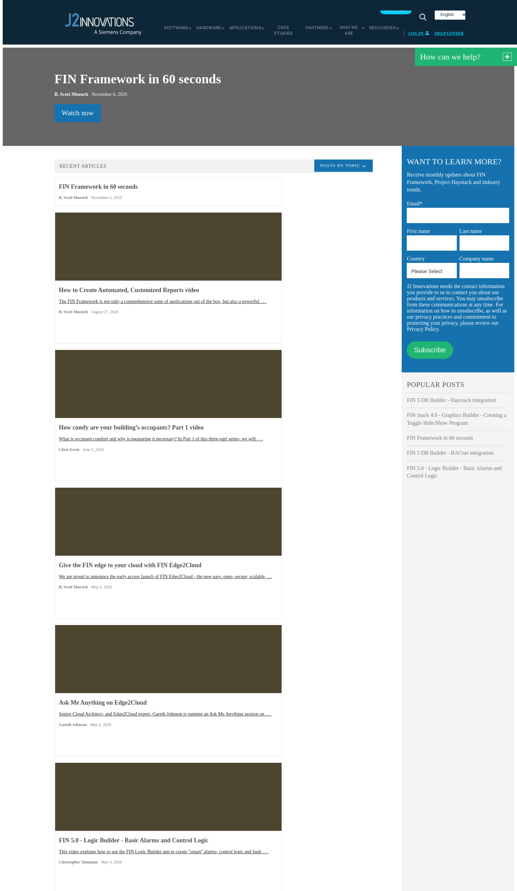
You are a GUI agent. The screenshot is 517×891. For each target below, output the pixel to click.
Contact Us (258, 726)
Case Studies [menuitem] (283, 33)
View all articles (197, 603)
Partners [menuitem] (317, 30)
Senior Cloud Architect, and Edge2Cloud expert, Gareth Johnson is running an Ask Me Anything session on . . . (211, 412)
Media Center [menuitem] (182, 813)
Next (242, 603)
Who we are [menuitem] (349, 33)
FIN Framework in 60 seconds (440, 440)
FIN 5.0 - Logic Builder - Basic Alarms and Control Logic (454, 474)
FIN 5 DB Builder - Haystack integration (451, 403)
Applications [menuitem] (245, 30)
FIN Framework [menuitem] (90, 813)
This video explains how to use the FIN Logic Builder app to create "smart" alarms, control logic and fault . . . (313, 420)
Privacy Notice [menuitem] (183, 826)
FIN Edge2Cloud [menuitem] (91, 819)
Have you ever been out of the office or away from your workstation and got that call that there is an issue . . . (211, 555)
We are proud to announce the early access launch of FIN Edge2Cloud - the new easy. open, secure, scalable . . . (106, 420)
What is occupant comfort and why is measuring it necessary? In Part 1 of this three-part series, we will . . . (316, 285)
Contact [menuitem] (396, 12)
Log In (418, 36)
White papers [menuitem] (275, 826)
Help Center (449, 36)
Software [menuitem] (176, 30)
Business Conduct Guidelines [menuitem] (197, 833)
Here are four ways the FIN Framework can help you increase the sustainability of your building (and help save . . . (106, 555)
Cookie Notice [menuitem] (182, 819)
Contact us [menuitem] (273, 819)
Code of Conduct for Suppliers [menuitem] (198, 839)
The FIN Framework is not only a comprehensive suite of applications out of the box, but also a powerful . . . (212, 285)
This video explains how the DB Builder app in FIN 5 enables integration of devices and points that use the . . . (315, 555)
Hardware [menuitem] (208, 30)
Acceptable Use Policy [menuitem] (190, 846)
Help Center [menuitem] (274, 813)
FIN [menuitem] (79, 826)
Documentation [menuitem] (277, 833)
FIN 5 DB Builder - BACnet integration (450, 455)
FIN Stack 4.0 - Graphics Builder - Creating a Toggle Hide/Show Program (456, 421)
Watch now (78, 116)
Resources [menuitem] (382, 30)
